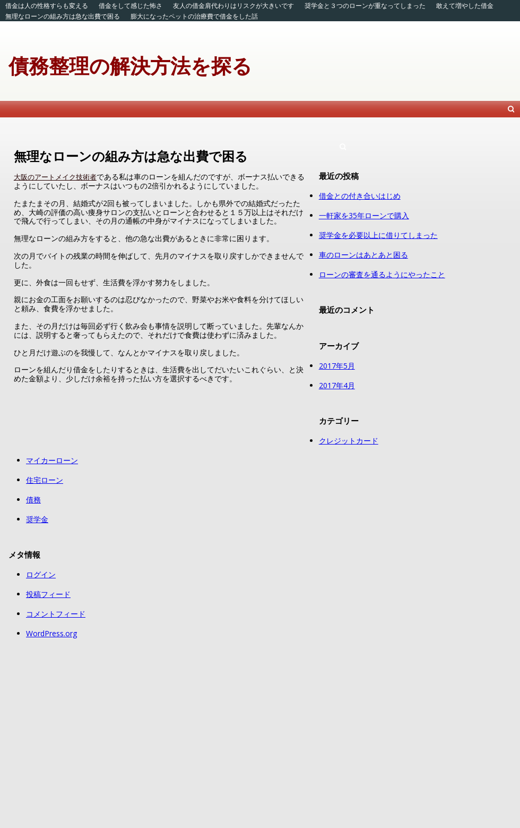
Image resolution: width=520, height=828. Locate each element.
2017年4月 (337, 385)
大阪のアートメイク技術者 (55, 177)
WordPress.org (51, 633)
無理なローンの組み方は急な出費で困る (62, 16)
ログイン (41, 574)
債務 (33, 499)
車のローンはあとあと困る (363, 255)
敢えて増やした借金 (464, 5)
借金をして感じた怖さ (130, 5)
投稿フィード (48, 594)
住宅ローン (44, 480)
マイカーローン (52, 460)
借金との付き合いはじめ (360, 196)
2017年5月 (337, 366)
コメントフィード (55, 614)
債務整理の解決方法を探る (130, 65)
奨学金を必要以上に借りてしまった (378, 235)
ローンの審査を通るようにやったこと (382, 274)
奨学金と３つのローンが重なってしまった (365, 5)
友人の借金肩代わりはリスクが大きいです (233, 5)
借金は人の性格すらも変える (46, 5)
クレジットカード (348, 441)
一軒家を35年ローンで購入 (364, 215)
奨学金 (37, 519)
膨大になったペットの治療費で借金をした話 (194, 16)
